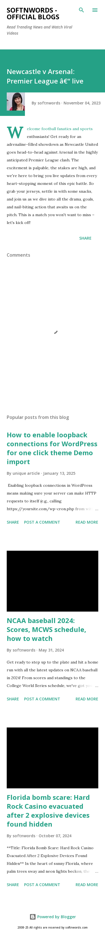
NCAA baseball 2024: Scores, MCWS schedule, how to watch (46, 629)
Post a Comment (42, 522)
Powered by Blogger (52, 916)
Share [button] (85, 238)
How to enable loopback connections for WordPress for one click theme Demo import (52, 448)
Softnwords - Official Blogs (33, 13)
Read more (87, 522)
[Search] (81, 10)
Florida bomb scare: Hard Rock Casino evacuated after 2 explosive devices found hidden (48, 811)
